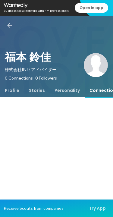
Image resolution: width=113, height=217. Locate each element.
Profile (12, 90)
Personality (67, 90)
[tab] (12, 90)
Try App (97, 208)
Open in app (91, 7)
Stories (37, 90)
